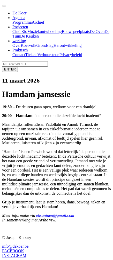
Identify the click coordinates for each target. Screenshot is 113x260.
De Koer (19, 13)
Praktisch (20, 50)
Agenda (18, 17)
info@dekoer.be (15, 246)
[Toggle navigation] (4, 5)
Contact (18, 54)
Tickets (31, 54)
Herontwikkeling (67, 45)
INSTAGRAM (14, 255)
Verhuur (44, 54)
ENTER (10, 69)
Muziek (33, 31)
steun (55, 54)
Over (16, 45)
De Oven (97, 31)
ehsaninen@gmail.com (55, 215)
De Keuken (29, 36)
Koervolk (28, 45)
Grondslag (45, 45)
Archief (38, 22)
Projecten (20, 27)
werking (19, 41)
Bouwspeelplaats (76, 31)
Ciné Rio (19, 31)
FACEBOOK (13, 251)
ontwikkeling (51, 31)
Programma (22, 22)
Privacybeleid (70, 54)
